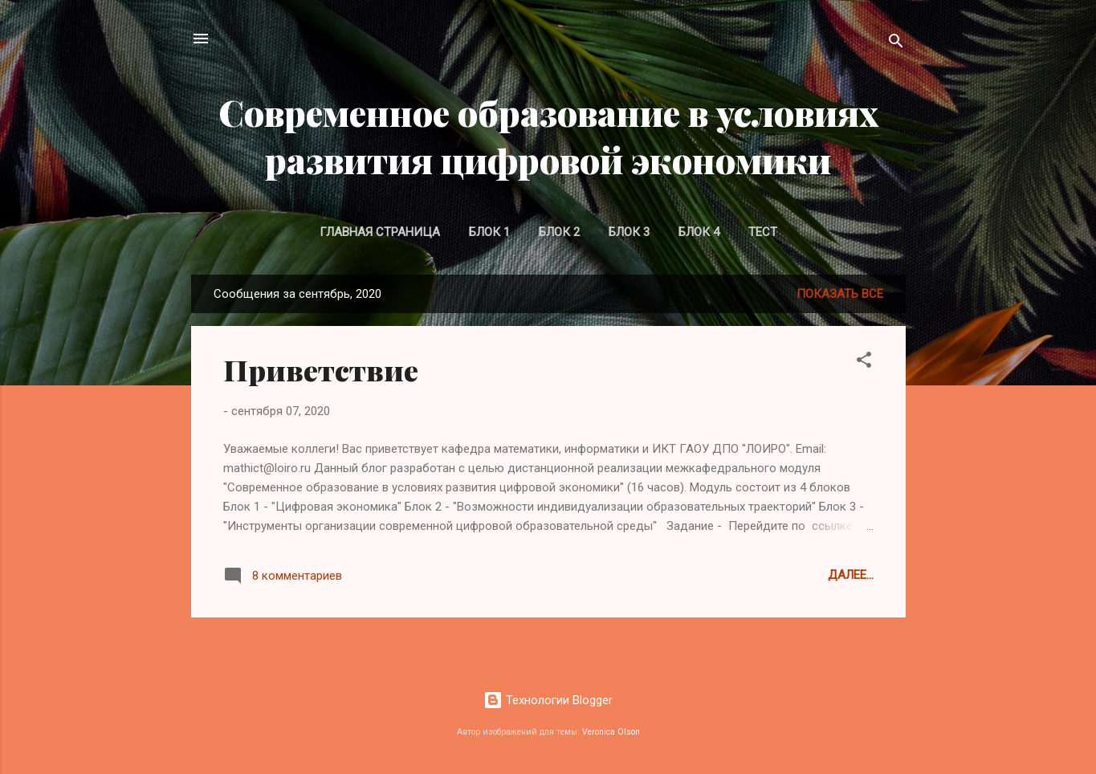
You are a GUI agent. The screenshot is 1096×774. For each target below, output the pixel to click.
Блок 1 (489, 232)
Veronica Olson (611, 732)
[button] (864, 362)
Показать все (840, 294)
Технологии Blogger (548, 700)
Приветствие (320, 369)
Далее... (851, 575)
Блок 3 (629, 232)
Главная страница (380, 232)
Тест (762, 232)
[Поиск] (896, 43)
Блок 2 (559, 232)
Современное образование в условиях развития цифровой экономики (548, 135)
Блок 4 (698, 232)
